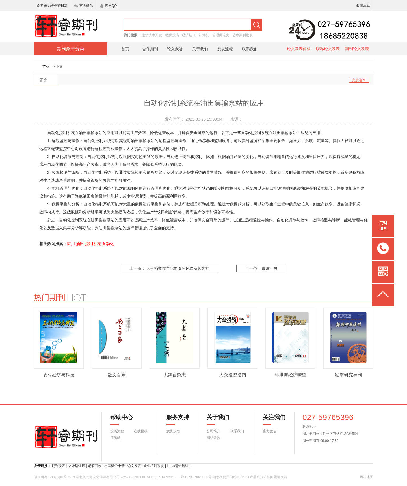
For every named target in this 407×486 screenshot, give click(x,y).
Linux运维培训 (178, 466)
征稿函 (115, 438)
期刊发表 (58, 466)
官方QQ (108, 6)
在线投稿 (141, 431)
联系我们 (250, 49)
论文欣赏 (175, 49)
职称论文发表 (328, 48)
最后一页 (270, 268)
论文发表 (134, 466)
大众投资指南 (232, 374)
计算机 (204, 35)
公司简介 (213, 431)
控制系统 (93, 243)
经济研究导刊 (348, 374)
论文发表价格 (299, 48)
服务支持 (174, 419)
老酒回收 (94, 466)
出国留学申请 (114, 466)
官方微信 (83, 6)
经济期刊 (189, 35)
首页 (125, 49)
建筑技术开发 (152, 35)
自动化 (108, 243)
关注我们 (271, 419)
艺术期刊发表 (242, 35)
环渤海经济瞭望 (290, 374)
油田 (80, 243)
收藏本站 (363, 6)
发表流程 (225, 49)
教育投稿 (172, 35)
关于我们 (200, 49)
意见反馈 (173, 431)
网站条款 (213, 438)
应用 (71, 243)
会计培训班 (76, 466)
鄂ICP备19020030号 (196, 477)
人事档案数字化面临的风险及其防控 (177, 268)
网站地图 (366, 477)
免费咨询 (359, 80)
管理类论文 (220, 35)
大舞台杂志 (174, 374)
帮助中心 (121, 419)
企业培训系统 (154, 466)
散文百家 (117, 374)
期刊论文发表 (357, 48)
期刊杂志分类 (70, 48)
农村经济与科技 (59, 374)
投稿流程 (117, 431)
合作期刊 (150, 49)
